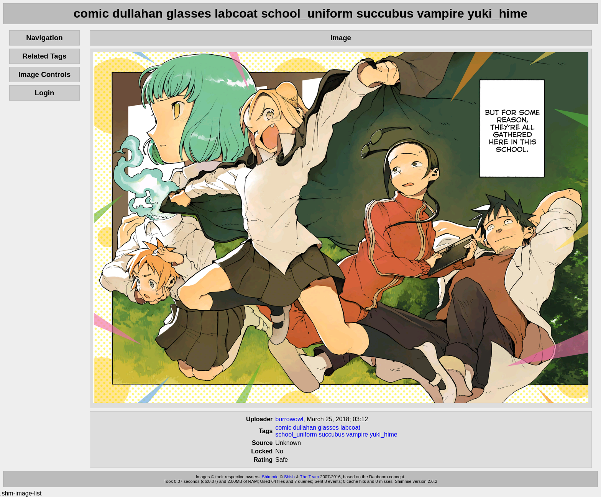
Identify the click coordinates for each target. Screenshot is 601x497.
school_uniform (296, 434)
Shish (289, 476)
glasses (328, 427)
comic (283, 427)
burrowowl (289, 419)
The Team (309, 476)
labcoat (350, 427)
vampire (357, 434)
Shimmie (270, 476)
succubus (332, 434)
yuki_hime (383, 434)
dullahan (305, 427)
